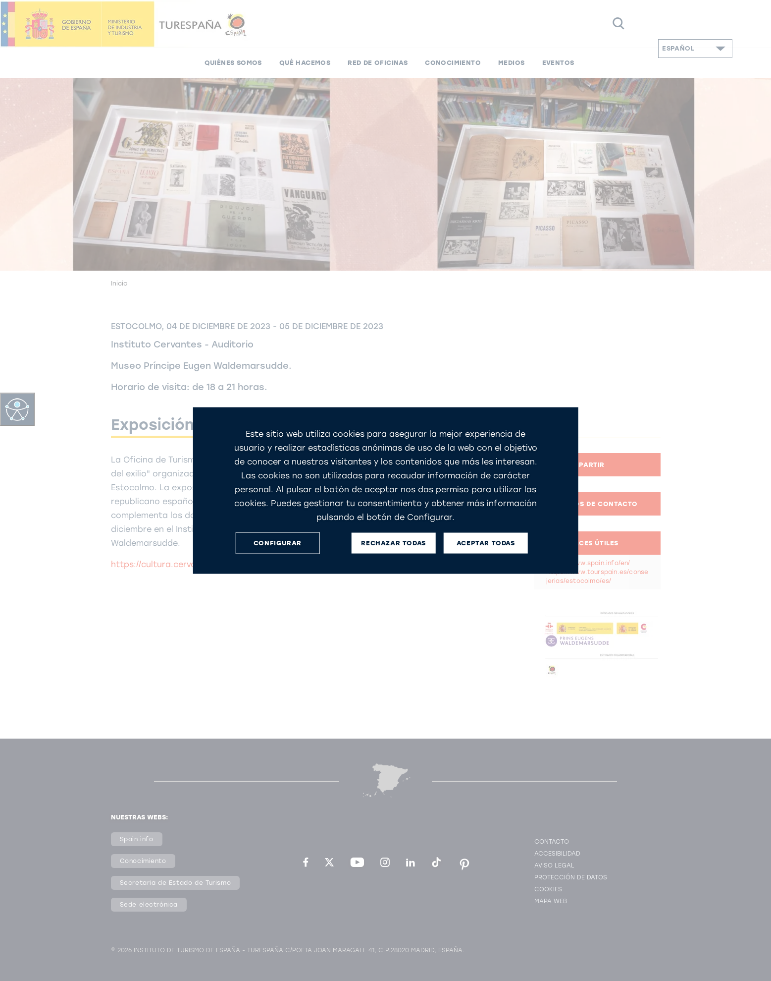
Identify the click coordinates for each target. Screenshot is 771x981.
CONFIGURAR (278, 543)
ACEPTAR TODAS (486, 543)
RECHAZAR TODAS (393, 543)
